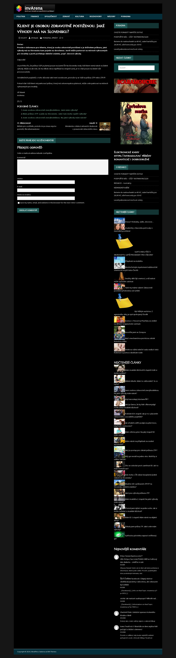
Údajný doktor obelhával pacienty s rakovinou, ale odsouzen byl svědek (139, 582)
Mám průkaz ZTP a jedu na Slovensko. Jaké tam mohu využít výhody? (55, 114)
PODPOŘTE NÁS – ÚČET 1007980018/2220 (131, 37)
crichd (122, 598)
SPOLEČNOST (51, 16)
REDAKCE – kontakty (122, 183)
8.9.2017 (24, 38)
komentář (21, 157)
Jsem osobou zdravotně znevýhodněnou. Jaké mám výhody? (50, 110)
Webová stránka (24, 194)
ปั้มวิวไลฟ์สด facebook (130, 578)
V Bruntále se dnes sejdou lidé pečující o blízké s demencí (139, 628)
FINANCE (35, 16)
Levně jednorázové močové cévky (128, 49)
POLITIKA (20, 16)
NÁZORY (111, 16)
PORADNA (125, 16)
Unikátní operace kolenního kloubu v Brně (137, 614)
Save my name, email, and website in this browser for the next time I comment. (52, 202)
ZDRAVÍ (66, 16)
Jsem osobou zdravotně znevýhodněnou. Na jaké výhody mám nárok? (55, 117)
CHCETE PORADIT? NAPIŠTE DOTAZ (128, 32)
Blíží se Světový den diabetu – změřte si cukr (138, 561)
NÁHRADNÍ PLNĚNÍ (121, 187)
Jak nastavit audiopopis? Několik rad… (141, 598)
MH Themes (52, 651)
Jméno (20, 178)
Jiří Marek (34, 38)
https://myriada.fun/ (127, 156)
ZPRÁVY (55, 38)
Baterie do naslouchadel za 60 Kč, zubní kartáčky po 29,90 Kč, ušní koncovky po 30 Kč (135, 43)
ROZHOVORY (96, 16)
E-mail (19, 186)
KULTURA (79, 16)
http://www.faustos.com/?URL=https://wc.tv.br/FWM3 (132, 558)
